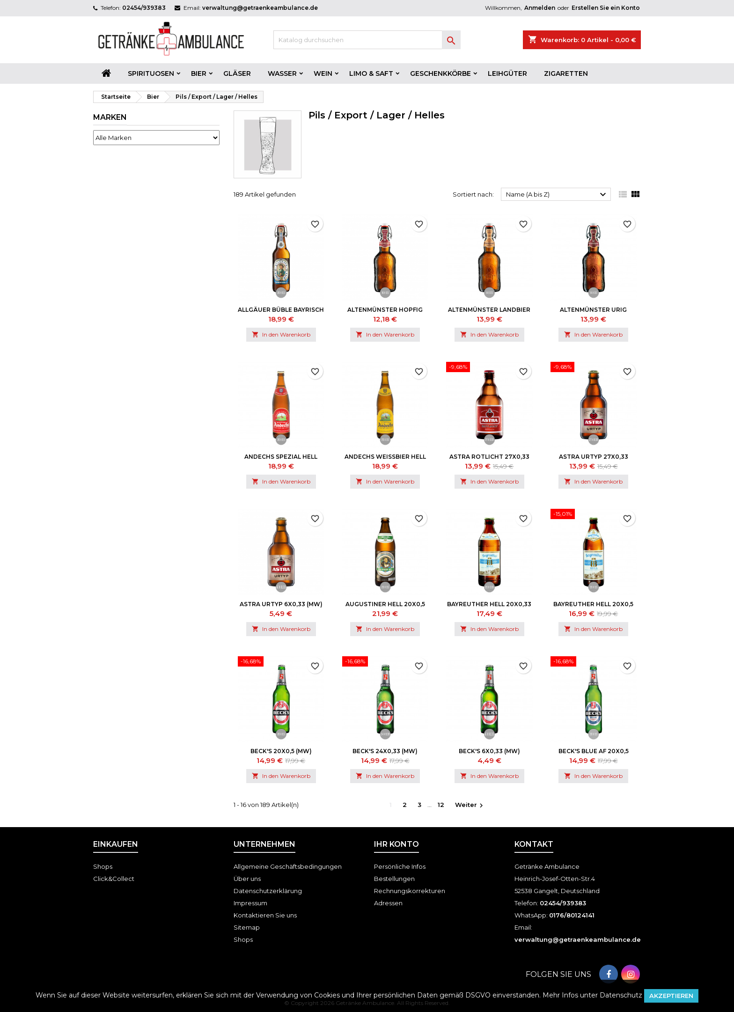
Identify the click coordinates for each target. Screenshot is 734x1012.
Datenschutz (621, 995)
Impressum (250, 903)
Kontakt (533, 844)
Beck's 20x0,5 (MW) (281, 751)
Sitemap (247, 927)
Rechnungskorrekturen (409, 891)
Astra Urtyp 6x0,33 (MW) (281, 604)
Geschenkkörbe (440, 73)
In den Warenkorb (281, 334)
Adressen (388, 903)
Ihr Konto (396, 844)
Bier (198, 73)
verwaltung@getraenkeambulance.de (260, 7)
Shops (102, 866)
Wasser (282, 73)
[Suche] (367, 39)
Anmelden (539, 7)
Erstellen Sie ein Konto (606, 7)
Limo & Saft (371, 73)
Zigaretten (566, 73)
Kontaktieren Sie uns (265, 915)
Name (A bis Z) (557, 194)
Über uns (247, 878)
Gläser (237, 73)
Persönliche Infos (400, 866)
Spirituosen (151, 73)
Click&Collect (113, 878)
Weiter (470, 805)
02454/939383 (144, 7)
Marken (110, 117)
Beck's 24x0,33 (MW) (385, 751)
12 (441, 804)
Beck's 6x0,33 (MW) (489, 751)
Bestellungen (394, 878)
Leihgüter (507, 73)
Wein (323, 73)
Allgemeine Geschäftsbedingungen (288, 866)
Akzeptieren (671, 995)
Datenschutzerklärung (268, 891)
